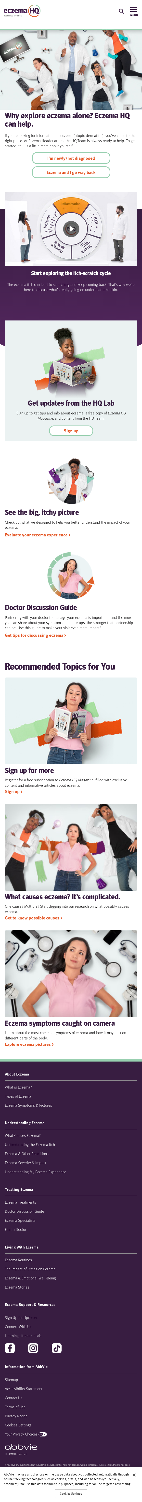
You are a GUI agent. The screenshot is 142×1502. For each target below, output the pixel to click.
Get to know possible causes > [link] (33, 917)
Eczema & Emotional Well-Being (30, 1277)
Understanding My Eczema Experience (35, 1171)
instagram (33, 1349)
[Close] (134, 1475)
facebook (10, 1349)
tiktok (57, 1349)
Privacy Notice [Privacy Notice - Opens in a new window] (16, 1415)
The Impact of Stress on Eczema (30, 1268)
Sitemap (11, 1379)
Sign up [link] (71, 430)
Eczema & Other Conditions (27, 1153)
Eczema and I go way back (71, 172)
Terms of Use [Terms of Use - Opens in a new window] (15, 1406)
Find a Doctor (15, 1229)
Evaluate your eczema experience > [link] (37, 534)
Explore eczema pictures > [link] (29, 1044)
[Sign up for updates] (109, 10)
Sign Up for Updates (21, 1317)
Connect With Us (18, 1326)
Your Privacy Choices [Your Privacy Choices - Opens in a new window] (21, 1433)
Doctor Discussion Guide (24, 1211)
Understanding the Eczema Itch (30, 1144)
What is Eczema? (18, 1087)
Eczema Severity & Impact (25, 1162)
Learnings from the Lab (23, 1335)
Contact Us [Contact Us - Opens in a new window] (13, 1397)
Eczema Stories (17, 1286)
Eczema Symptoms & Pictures (28, 1105)
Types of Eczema (18, 1096)
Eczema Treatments (20, 1202)
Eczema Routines (18, 1259)
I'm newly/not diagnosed (71, 158)
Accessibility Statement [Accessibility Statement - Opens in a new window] (23, 1388)
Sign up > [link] (13, 791)
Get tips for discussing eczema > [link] (35, 635)
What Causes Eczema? (23, 1135)
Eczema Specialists (20, 1220)
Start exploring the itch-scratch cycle (71, 274)
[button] (122, 11)
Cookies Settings (18, 1424)
